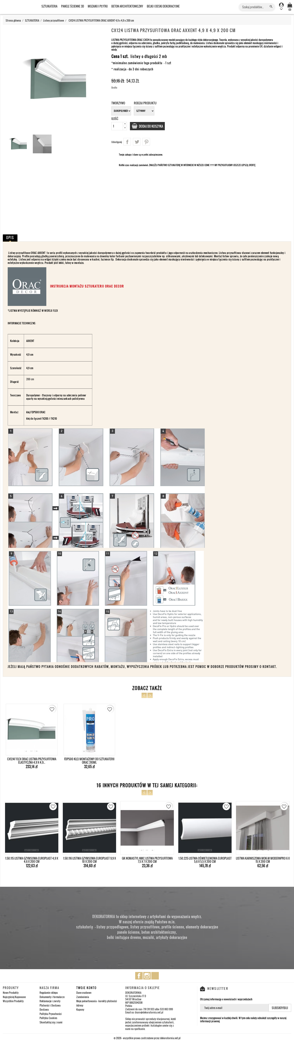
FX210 (54, 418)
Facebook (139, 975)
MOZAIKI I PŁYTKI (98, 6)
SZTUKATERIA (49, 6)
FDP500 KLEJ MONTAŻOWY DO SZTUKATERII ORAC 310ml (89, 761)
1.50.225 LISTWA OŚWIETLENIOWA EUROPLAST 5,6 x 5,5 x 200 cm (205, 860)
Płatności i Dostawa (50, 1005)
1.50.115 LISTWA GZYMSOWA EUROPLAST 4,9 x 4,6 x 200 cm (31, 860)
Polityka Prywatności (51, 1014)
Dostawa (44, 1009)
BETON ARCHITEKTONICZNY (127, 6)
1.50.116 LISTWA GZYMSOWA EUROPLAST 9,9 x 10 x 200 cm (89, 860)
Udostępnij (127, 141)
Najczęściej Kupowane (14, 997)
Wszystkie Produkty (13, 1001)
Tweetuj (136, 141)
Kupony (80, 1009)
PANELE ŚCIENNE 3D (72, 6)
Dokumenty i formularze (52, 997)
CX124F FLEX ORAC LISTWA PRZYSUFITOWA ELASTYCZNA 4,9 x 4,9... (31, 761)
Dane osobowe (83, 993)
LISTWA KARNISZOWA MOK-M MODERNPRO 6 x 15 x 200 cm (263, 860)
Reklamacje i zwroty (50, 1001)
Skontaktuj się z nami (51, 1022)
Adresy (79, 1005)
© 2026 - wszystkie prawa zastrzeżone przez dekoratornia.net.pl (147, 1038)
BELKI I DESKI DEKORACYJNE (163, 6)
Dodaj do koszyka (152, 126)
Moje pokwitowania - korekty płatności (96, 1001)
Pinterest (146, 141)
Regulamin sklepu (49, 993)
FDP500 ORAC (38, 412)
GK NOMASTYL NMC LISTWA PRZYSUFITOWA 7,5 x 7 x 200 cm (147, 860)
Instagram (147, 975)
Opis (10, 237)
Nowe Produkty (11, 993)
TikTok (155, 975)
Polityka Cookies (48, 1018)
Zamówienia (82, 997)
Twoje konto (86, 987)
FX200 (45, 418)
